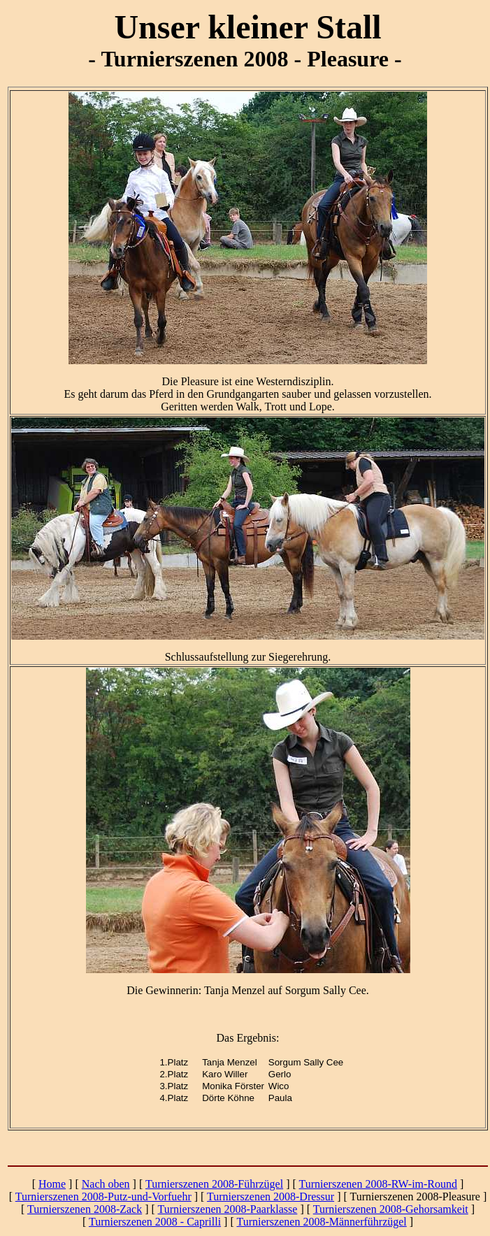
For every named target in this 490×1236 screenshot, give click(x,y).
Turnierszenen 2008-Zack (84, 1209)
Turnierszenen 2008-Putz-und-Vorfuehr (103, 1196)
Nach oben (106, 1184)
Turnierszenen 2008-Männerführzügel (321, 1222)
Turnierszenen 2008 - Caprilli (155, 1222)
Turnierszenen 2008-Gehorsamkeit (390, 1209)
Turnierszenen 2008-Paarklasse (228, 1209)
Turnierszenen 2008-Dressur (270, 1196)
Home (52, 1184)
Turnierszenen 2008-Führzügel (214, 1184)
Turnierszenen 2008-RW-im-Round (378, 1184)
